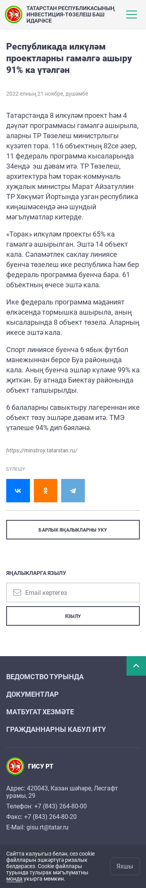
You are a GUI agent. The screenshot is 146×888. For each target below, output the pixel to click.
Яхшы (124, 866)
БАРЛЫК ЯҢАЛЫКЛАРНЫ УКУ (73, 530)
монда (14, 879)
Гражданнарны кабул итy (56, 729)
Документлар (32, 694)
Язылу (73, 616)
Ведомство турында (45, 677)
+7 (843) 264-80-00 (60, 806)
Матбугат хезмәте (40, 712)
